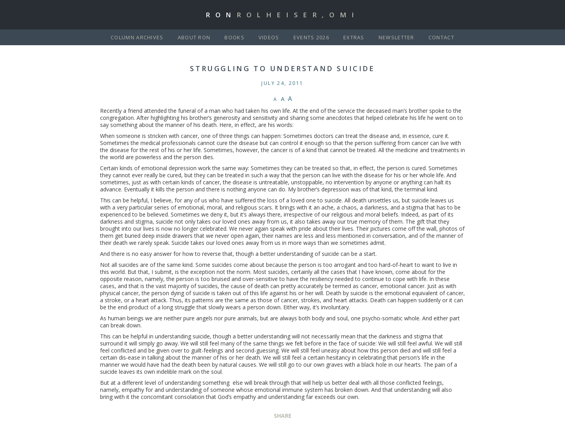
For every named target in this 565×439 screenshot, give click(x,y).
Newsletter (396, 37)
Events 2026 (311, 37)
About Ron (194, 37)
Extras (354, 37)
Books (234, 37)
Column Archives (137, 37)
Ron (282, 14)
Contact (441, 37)
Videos (269, 37)
